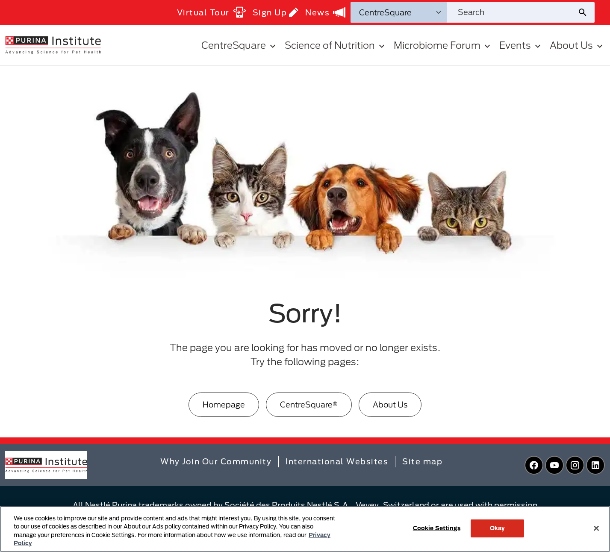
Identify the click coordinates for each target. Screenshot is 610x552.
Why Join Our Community (215, 461)
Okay (497, 528)
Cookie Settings (436, 528)
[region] (305, 529)
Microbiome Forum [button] (443, 45)
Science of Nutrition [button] (336, 45)
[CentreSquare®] (309, 405)
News (325, 12)
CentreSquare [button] (239, 45)
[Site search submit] (586, 12)
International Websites (337, 461)
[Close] (596, 528)
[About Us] (390, 405)
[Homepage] (224, 405)
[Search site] (512, 12)
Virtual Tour (211, 12)
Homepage (224, 404)
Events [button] (521, 45)
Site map (422, 461)
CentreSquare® (309, 404)
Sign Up (276, 12)
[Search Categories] (399, 12)
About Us (390, 404)
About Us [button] (577, 45)
